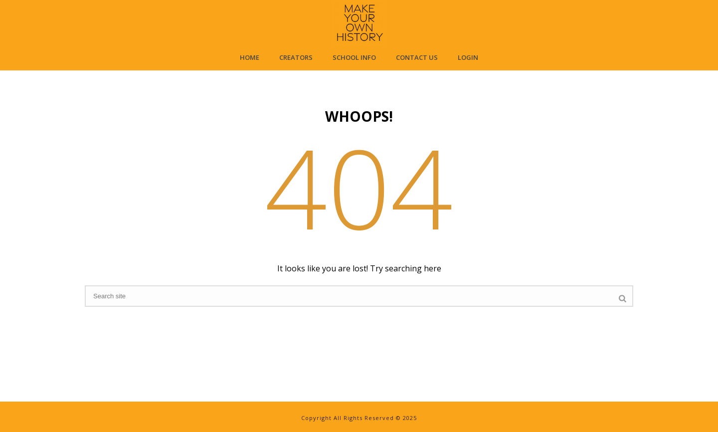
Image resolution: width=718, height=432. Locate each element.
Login (468, 57)
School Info (354, 57)
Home (249, 57)
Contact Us (417, 57)
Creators (296, 57)
